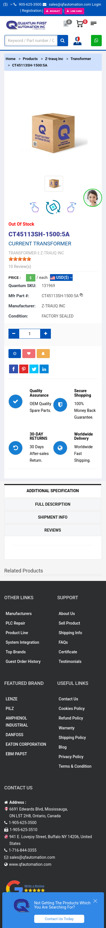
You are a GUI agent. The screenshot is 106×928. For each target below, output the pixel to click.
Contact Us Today (59, 919)
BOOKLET (53, 11)
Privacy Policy (71, 756)
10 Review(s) (19, 266)
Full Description (52, 504)
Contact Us (68, 699)
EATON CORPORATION (26, 744)
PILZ (10, 708)
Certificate (68, 652)
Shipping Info (70, 632)
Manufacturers (19, 613)
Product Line (17, 632)
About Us (67, 613)
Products (30, 59)
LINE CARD (74, 11)
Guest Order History (23, 661)
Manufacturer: (22, 305)
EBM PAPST (16, 754)
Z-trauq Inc (54, 59)
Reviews (52, 530)
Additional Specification (53, 491)
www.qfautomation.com (30, 864)
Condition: (18, 316)
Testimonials (70, 661)
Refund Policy (71, 718)
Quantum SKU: (22, 285)
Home (11, 59)
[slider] (19, 259)
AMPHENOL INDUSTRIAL (17, 721)
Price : (14, 278)
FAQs (63, 642)
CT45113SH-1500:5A (29, 65)
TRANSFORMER (22, 253)
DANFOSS (14, 734)
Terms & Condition (75, 766)
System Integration (22, 642)
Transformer (80, 59)
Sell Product (69, 623)
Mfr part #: (18, 295)
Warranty (67, 728)
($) (7, 4)
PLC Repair (15, 623)
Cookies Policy (72, 708)
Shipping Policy (72, 737)
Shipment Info (53, 517)
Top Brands (16, 652)
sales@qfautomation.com (67, 4)
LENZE (12, 699)
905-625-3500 (27, 4)
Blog (63, 747)
